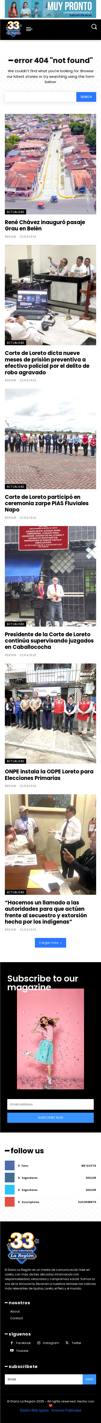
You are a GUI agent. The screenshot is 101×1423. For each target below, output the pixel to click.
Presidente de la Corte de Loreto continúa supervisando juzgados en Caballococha (49, 641)
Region (10, 236)
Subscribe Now (50, 1118)
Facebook (23, 1343)
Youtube (22, 1351)
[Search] (86, 97)
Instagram (51, 1343)
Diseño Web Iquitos (35, 1410)
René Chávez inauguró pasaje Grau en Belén (45, 225)
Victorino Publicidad (66, 1410)
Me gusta (88, 1165)
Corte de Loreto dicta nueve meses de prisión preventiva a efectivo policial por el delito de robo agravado (47, 362)
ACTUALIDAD (15, 212)
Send (89, 1379)
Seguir (91, 1177)
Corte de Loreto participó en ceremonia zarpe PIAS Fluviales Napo (47, 503)
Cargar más (50, 943)
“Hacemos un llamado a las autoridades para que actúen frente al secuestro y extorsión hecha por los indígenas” (46, 912)
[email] (50, 1104)
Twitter (76, 1343)
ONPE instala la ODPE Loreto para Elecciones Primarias (49, 775)
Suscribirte (87, 1202)
